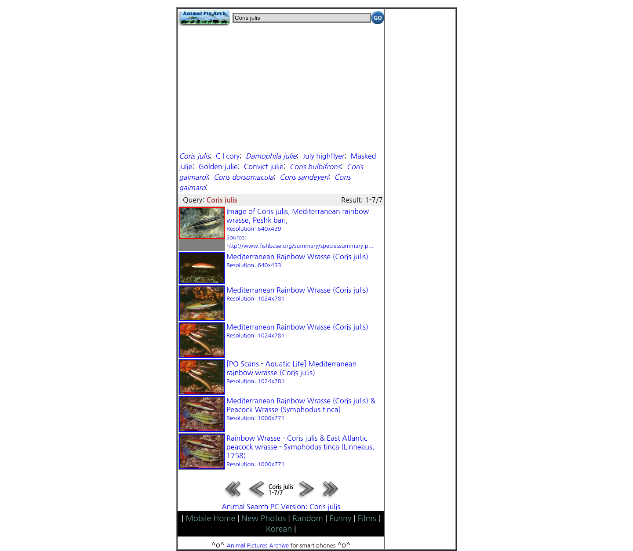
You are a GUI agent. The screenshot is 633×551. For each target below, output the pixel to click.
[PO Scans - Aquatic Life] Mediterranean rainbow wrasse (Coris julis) (291, 372)
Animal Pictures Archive (258, 545)
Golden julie (217, 166)
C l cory (228, 156)
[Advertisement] (281, 87)
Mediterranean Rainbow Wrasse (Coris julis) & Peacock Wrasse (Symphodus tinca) (300, 409)
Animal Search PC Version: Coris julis (281, 506)
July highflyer (323, 156)
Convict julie (263, 166)
